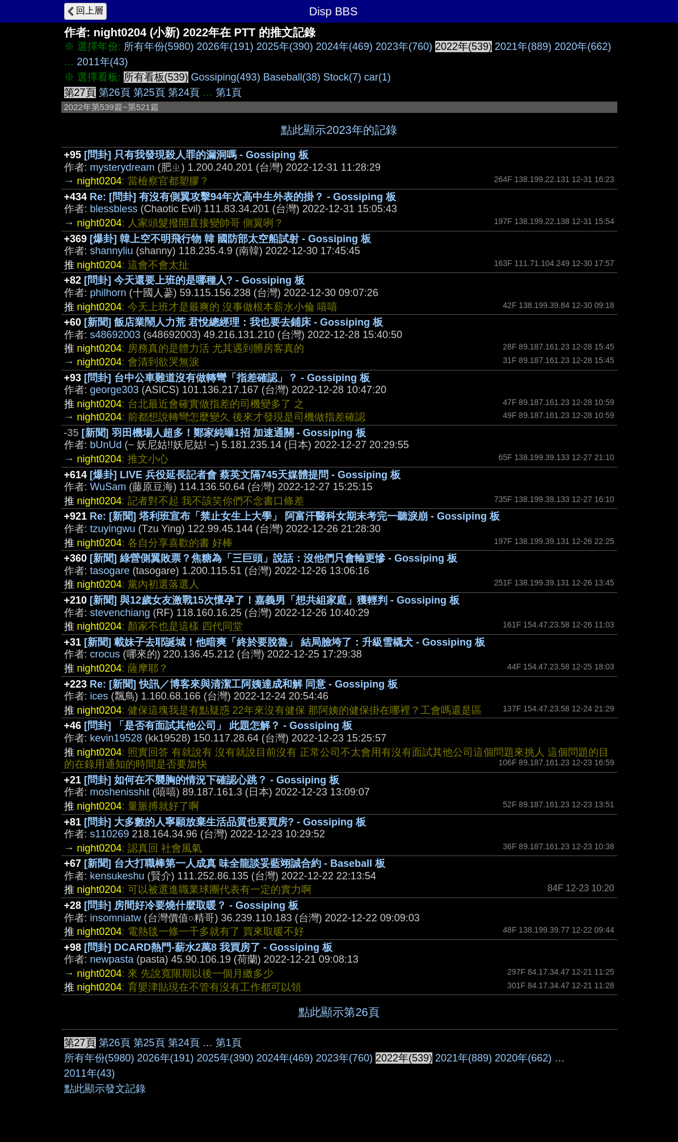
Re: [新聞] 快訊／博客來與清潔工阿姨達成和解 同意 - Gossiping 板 (244, 684)
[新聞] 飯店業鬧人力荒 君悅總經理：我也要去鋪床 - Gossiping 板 (233, 322)
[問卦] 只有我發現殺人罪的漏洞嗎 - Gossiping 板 (196, 155)
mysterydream (122, 167)
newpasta (112, 959)
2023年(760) (404, 46)
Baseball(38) (292, 77)
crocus (105, 654)
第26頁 (114, 92)
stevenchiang (120, 612)
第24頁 (184, 92)
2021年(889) (523, 46)
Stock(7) (342, 77)
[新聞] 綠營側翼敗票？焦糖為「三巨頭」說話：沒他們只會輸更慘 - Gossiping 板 (273, 558)
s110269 (109, 834)
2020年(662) (582, 46)
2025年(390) (284, 46)
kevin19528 (116, 738)
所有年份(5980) (159, 46)
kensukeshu (117, 876)
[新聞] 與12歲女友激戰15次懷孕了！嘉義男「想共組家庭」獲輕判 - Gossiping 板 (275, 600)
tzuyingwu (113, 528)
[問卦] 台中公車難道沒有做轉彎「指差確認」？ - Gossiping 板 (227, 378)
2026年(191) (225, 46)
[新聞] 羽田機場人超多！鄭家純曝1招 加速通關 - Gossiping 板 (224, 433)
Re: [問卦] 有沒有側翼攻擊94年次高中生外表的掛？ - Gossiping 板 (243, 197)
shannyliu (111, 250)
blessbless (114, 208)
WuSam (108, 486)
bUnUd (106, 444)
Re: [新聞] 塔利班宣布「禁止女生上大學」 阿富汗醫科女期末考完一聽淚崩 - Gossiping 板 (295, 516)
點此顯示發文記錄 (105, 1088)
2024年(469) (344, 46)
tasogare (110, 570)
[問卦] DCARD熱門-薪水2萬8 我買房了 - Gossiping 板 (208, 947)
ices (99, 696)
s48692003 (115, 334)
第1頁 (229, 92)
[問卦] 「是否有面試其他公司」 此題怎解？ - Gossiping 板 (218, 725)
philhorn (108, 292)
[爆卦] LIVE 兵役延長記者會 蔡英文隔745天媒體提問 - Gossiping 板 (245, 475)
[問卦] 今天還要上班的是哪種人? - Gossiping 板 (194, 280)
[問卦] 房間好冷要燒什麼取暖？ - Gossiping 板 (191, 905)
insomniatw (115, 918)
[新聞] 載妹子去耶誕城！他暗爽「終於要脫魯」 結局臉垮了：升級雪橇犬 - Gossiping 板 (284, 642)
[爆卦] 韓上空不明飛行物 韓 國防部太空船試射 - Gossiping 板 (230, 239)
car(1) (377, 77)
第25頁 (149, 92)
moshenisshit (120, 792)
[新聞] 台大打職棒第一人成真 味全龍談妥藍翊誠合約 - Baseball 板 (234, 863)
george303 (114, 389)
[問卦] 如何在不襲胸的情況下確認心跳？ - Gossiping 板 (211, 780)
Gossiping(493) (225, 77)
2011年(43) (102, 62)
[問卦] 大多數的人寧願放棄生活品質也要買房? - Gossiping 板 (225, 822)
